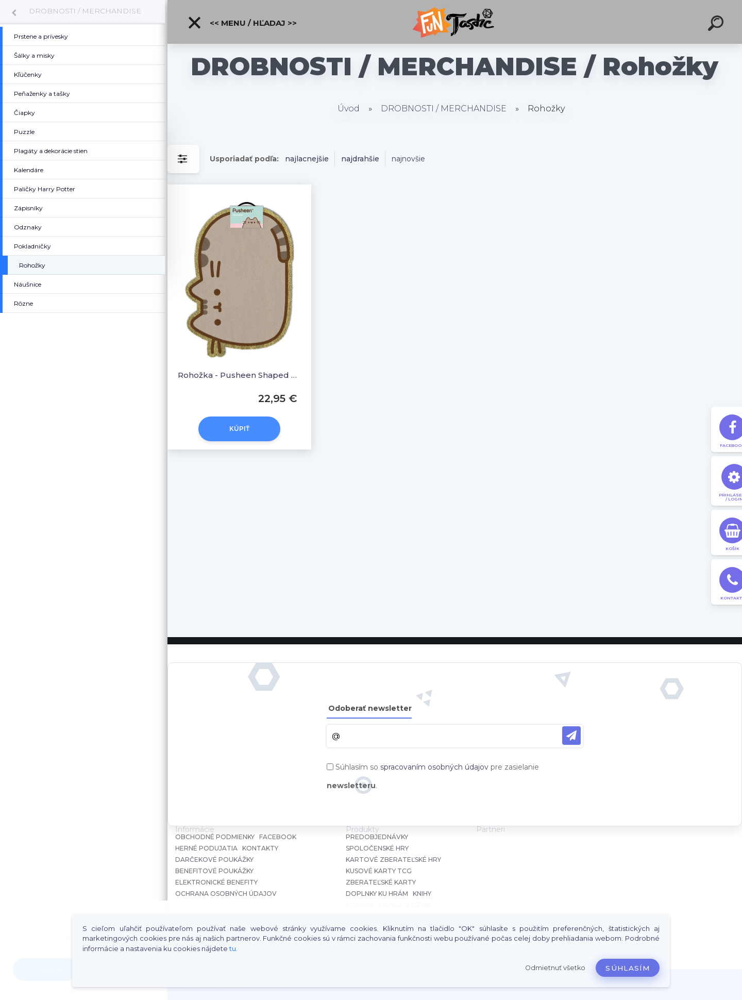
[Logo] (455, 22)
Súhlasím (627, 968)
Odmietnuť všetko (555, 968)
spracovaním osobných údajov (434, 767)
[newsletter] (571, 735)
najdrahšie (360, 158)
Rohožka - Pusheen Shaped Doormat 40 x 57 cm (239, 375)
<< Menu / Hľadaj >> (242, 22)
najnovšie (408, 158)
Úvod (349, 108)
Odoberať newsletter (370, 708)
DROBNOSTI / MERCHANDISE (85, 10)
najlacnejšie (307, 158)
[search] (717, 25)
